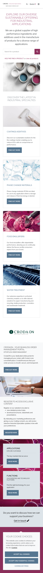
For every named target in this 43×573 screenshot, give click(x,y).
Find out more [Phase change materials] (14, 201)
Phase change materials (19, 185)
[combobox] (18, 51)
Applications (13, 448)
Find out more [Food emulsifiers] (14, 255)
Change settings (21, 566)
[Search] (37, 51)
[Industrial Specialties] (12, 4)
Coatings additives (16, 132)
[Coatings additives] (21, 116)
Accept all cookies (22, 554)
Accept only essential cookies (21, 561)
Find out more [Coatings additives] (14, 150)
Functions (12, 476)
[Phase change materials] (21, 170)
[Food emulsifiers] (21, 221)
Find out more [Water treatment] (14, 311)
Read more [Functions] (12, 493)
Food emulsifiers (15, 236)
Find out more (11, 370)
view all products (32, 58)
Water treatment (16, 290)
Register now (11, 433)
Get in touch (20, 520)
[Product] (18, 51)
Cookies (14, 548)
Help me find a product (14, 58)
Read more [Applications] (12, 461)
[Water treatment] (21, 275)
